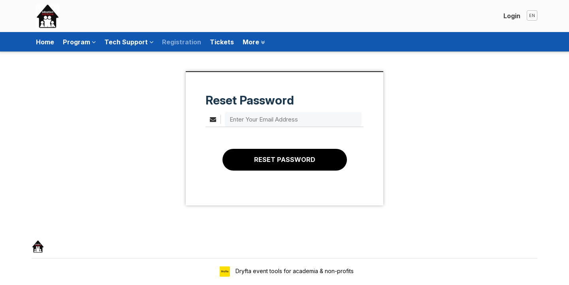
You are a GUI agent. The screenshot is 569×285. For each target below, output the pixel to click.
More (254, 42)
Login (511, 16)
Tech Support (128, 42)
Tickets (222, 42)
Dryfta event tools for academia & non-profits (294, 271)
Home (45, 42)
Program (79, 42)
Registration (181, 42)
